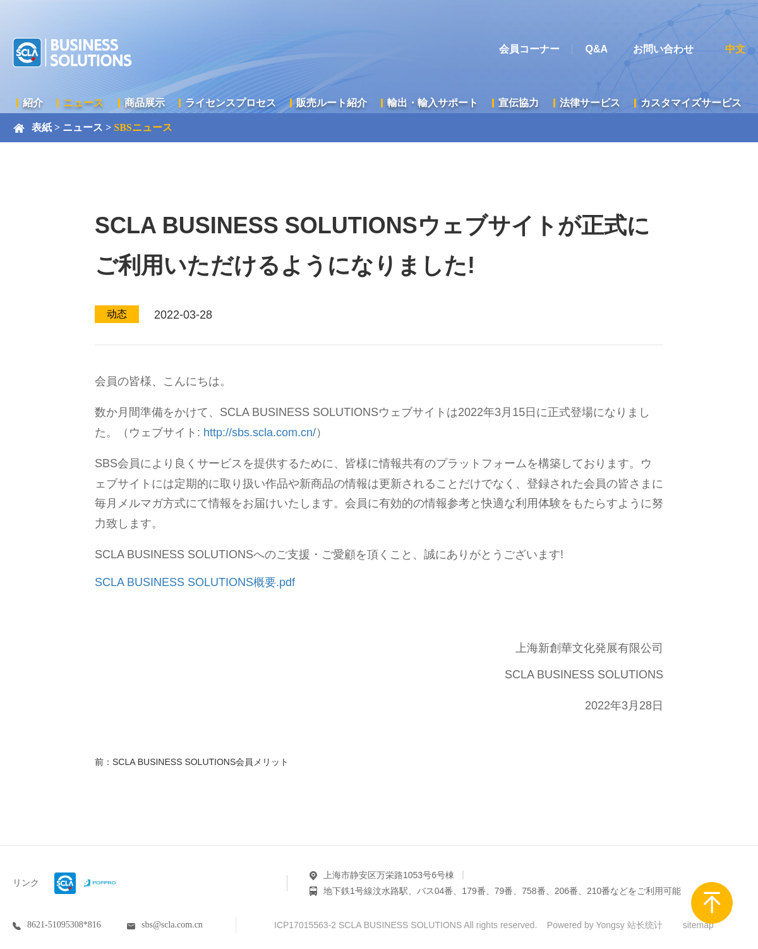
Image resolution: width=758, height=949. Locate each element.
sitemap (698, 925)
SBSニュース (143, 127)
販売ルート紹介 (331, 102)
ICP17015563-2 (305, 925)
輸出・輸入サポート (432, 102)
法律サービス (590, 102)
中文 (735, 49)
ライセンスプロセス (230, 102)
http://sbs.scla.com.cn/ (259, 432)
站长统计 (645, 925)
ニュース (83, 102)
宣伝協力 (518, 102)
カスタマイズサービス (691, 102)
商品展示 (144, 102)
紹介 (33, 102)
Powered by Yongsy (586, 925)
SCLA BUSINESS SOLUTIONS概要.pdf (195, 582)
